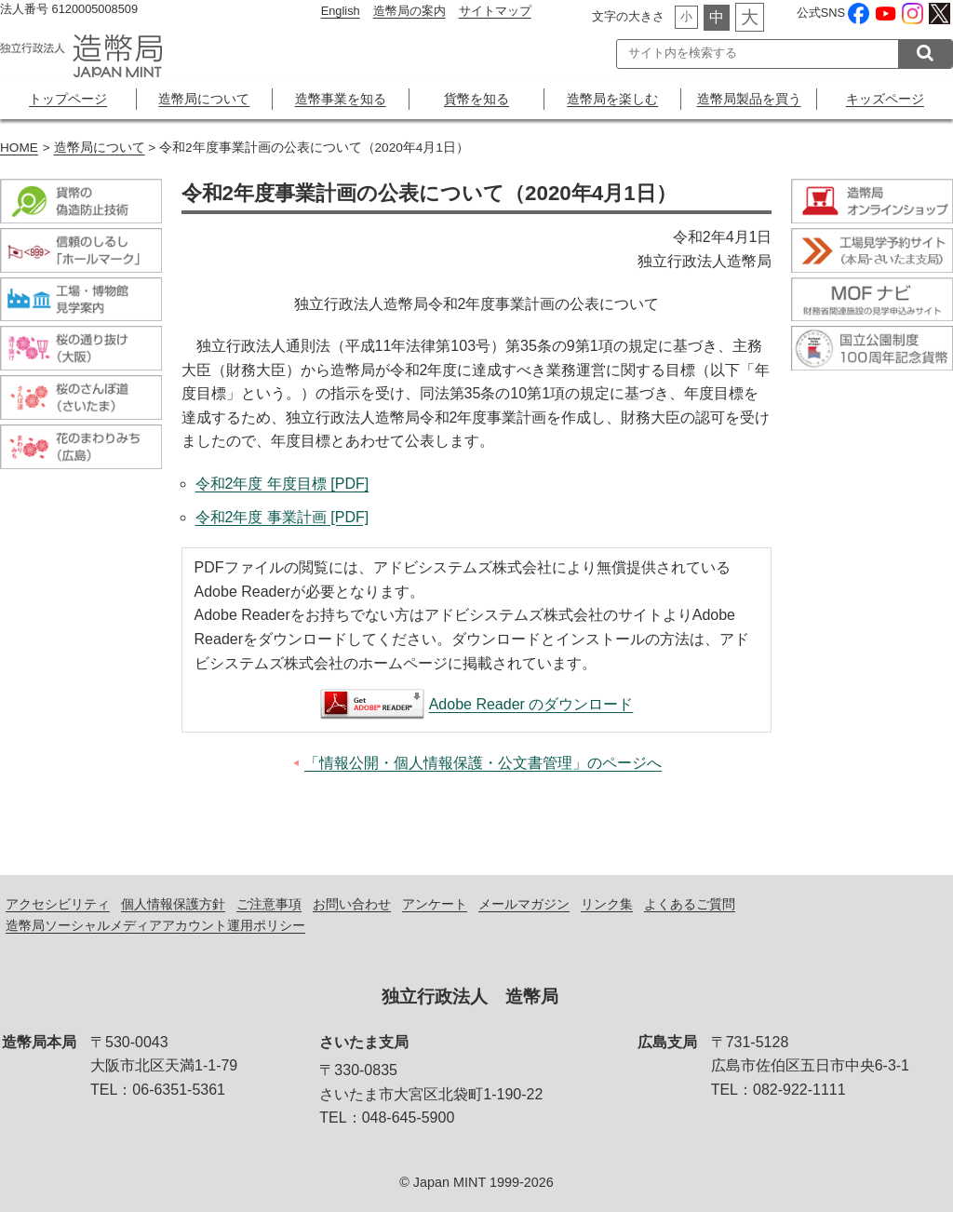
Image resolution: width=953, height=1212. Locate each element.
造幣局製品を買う (749, 98)
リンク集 (607, 903)
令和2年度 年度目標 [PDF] (282, 484)
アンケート (434, 903)
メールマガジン (524, 903)
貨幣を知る (476, 98)
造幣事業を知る (340, 98)
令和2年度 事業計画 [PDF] (282, 517)
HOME (19, 148)
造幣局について (203, 98)
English (340, 11)
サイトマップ (495, 11)
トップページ (68, 98)
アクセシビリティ (58, 903)
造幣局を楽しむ (612, 98)
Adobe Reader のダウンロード (531, 704)
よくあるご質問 (689, 903)
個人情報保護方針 (173, 903)
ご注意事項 (269, 903)
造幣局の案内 (409, 11)
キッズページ (885, 98)
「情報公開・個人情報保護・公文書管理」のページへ (483, 763)
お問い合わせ (352, 903)
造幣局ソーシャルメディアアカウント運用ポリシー (155, 925)
